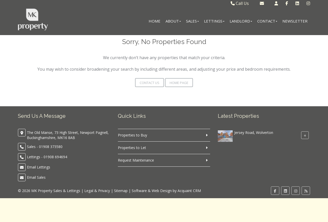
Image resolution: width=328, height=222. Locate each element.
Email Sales (36, 177)
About (173, 21)
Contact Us (149, 82)
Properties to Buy (132, 135)
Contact (267, 21)
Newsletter (295, 21)
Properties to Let (132, 147)
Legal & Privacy (97, 190)
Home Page (179, 82)
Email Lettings (38, 167)
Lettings (214, 21)
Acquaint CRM (189, 190)
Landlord (241, 21)
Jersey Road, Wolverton (253, 132)
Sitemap (121, 190)
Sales (192, 21)
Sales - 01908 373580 (45, 146)
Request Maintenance (136, 160)
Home (154, 21)
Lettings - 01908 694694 (47, 156)
